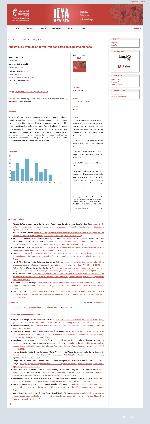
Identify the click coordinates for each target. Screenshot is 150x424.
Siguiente (97, 302)
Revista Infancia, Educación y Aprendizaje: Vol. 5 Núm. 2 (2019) (56, 236)
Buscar (137, 28)
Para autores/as (116, 94)
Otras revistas (116, 84)
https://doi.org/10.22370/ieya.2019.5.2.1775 (30, 92)
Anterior (14, 302)
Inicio (10, 40)
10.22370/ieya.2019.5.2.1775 (91, 204)
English (114, 43)
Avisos (82, 29)
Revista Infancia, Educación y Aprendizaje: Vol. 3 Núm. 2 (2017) (60, 244)
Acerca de (30, 29)
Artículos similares (16, 219)
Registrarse (56, 29)
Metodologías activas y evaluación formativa (49, 325)
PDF (77, 79)
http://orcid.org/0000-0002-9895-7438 (21, 77)
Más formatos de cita (82, 208)
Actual (17, 29)
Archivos (70, 29)
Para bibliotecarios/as (118, 96)
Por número (115, 79)
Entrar (43, 29)
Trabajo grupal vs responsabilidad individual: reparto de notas (48, 364)
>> (16, 404)
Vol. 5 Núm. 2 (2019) (30, 40)
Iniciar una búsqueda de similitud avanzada (39, 307)
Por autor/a (115, 82)
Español (114, 45)
